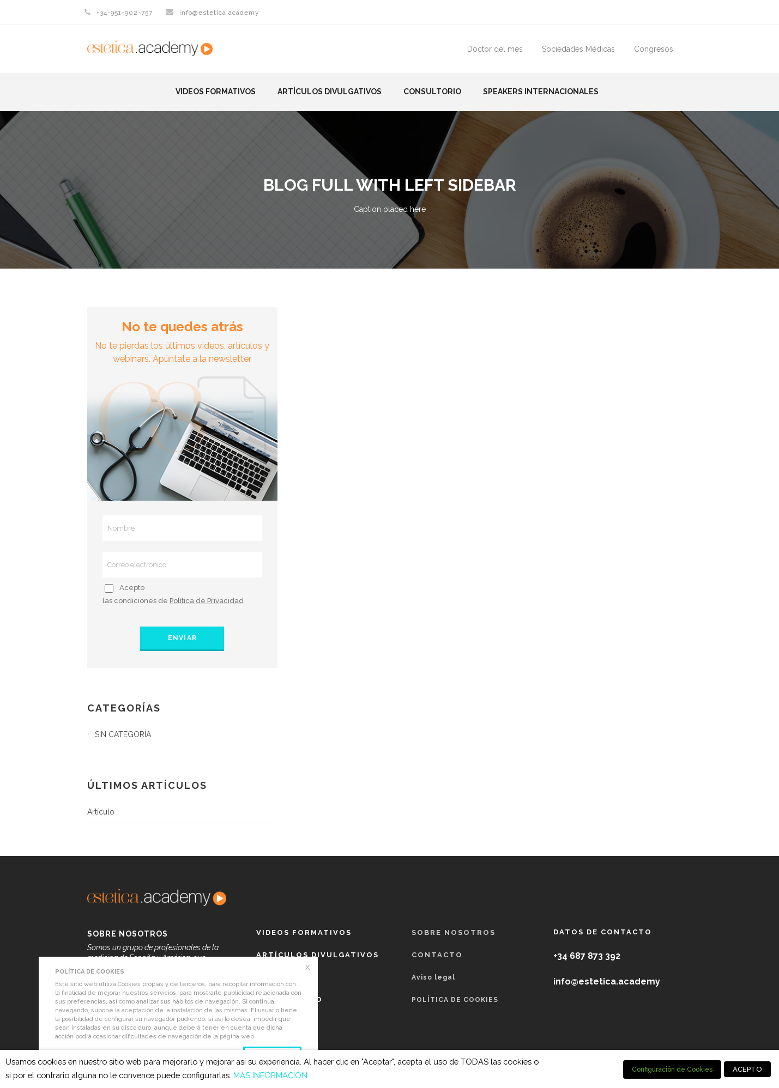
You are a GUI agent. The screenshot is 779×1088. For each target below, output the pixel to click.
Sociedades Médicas (578, 49)
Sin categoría (123, 734)
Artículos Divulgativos (329, 91)
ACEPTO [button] (747, 1069)
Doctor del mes (495, 49)
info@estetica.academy (219, 12)
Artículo (100, 811)
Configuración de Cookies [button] (672, 1069)
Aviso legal (433, 977)
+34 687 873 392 (586, 956)
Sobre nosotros (454, 932)
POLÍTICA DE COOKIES (455, 1000)
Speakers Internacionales (541, 91)
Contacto (437, 955)
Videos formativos (216, 91)
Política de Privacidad (207, 601)
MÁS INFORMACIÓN (270, 1075)
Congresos (653, 49)
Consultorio (432, 91)
